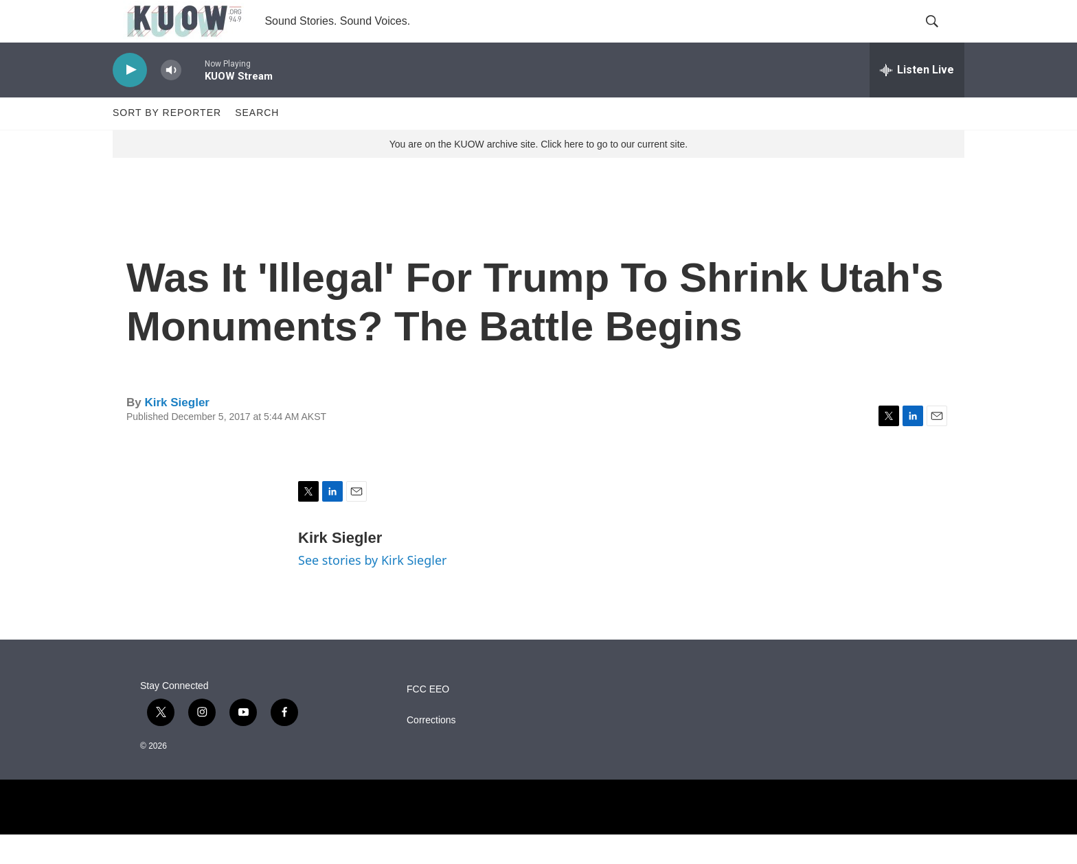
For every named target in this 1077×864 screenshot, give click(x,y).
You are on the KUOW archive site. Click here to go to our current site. (538, 173)
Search (257, 142)
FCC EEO (428, 719)
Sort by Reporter (167, 142)
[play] (130, 100)
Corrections (431, 750)
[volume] (171, 99)
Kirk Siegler (176, 432)
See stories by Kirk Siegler (372, 590)
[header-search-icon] (942, 36)
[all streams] (917, 99)
